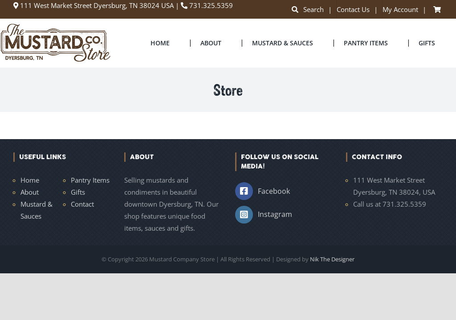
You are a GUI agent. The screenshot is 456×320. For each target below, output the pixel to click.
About (29, 192)
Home (29, 180)
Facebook (274, 191)
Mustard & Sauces (36, 210)
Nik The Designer (332, 259)
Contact (82, 204)
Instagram (275, 214)
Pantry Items (90, 180)
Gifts (78, 192)
